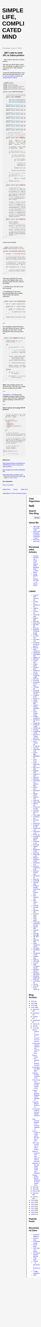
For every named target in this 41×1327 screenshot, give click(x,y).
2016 (33, 1055)
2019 (33, 1049)
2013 (33, 1252)
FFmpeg (35, 735)
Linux (35, 807)
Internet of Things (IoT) (36, 784)
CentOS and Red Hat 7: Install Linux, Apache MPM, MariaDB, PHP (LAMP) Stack (36, 612)
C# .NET (10, 525)
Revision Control (36, 919)
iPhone (35, 787)
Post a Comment (8, 533)
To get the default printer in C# (36, 1152)
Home (15, 537)
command (36, 687)
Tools (35, 966)
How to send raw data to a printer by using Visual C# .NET (13, 76)
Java (34, 796)
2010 (33, 1258)
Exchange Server (36, 731)
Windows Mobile (36, 1025)
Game (35, 746)
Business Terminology (36, 679)
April (34, 1237)
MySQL (35, 842)
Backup (35, 666)
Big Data (36, 672)
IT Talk (35, 794)
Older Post (24, 537)
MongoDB (36, 838)
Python (35, 894)
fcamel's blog (35, 1287)
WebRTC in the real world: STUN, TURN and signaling (36, 1216)
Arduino (35, 659)
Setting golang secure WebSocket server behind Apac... (36, 1228)
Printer (15, 525)
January (35, 1244)
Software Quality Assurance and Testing (36, 937)
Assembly (36, 663)
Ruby (35, 927)
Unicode (35, 978)
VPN (34, 1009)
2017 (33, 1053)
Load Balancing (36, 811)
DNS (34, 707)
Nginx (35, 850)
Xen (34, 1032)
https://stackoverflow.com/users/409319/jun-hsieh (36, 583)
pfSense (35, 860)
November (36, 1061)
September (36, 1068)
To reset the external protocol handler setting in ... (36, 1161)
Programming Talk (36, 885)
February (35, 1241)
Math (34, 827)
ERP (34, 727)
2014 (33, 1250)
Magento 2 (36, 822)
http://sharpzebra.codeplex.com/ (13, 523)
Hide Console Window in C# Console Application (35, 1172)
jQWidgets (36, 804)
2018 (33, 1051)
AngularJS (36, 653)
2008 (33, 1262)
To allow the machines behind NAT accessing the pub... (36, 1096)
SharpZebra (6, 435)
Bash (35, 669)
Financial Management (36, 739)
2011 (33, 1256)
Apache (35, 656)
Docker (35, 709)
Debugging (36, 702)
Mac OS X (36, 815)
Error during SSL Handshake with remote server (36, 1132)
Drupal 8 (36, 715)
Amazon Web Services (36, 644)
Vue (34, 1011)
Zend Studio (35, 1036)
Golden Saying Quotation (36, 754)
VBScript (36, 988)
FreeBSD (36, 743)
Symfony (36, 958)
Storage (35, 955)
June (34, 1076)
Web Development (36, 1014)
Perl (34, 858)
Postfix (35, 871)
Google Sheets (35, 765)
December (36, 1057)
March (35, 1239)
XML (34, 1034)
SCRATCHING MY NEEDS (36, 1302)
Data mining (35, 698)
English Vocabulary (36, 723)
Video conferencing (36, 992)
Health (35, 771)
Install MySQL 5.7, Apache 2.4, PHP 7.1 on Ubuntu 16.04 (36, 627)
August (35, 1072)
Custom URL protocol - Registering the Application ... (36, 1143)
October (35, 1064)
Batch (35, 671)
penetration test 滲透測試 (36, 1117)
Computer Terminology (36, 692)
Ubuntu (35, 975)
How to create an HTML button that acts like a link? (36, 1184)
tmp (34, 961)
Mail (34, 825)
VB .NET (36, 984)
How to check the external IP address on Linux (35, 1108)
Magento (36, 819)
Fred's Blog (35, 1293)
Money (35, 835)
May (34, 1235)
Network (35, 845)
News (35, 848)
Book (35, 676)
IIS (34, 778)
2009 (33, 1260)
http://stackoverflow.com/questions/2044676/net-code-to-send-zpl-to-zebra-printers (14, 512)
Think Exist (35, 1306)
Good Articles (35, 760)
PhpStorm (36, 865)
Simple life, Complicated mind (13, 23)
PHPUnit (36, 868)
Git (34, 748)
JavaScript (36, 797)
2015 (33, 1248)
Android (35, 649)
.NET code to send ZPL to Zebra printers (13, 54)
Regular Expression (36, 907)
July (34, 1074)
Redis (35, 901)
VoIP (34, 1007)
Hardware (36, 768)
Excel (35, 728)
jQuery (35, 801)
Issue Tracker (35, 790)
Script (35, 929)
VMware (35, 1004)
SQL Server (35, 949)
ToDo (35, 963)
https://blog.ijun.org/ (36, 588)
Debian (35, 700)
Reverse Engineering (36, 915)
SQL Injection (35, 944)
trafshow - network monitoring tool (36, 1123)
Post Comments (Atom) (18, 541)
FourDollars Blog (36, 1290)
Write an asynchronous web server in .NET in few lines (36, 1204)
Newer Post (6, 537)
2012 (33, 1254)
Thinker (35, 1309)
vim (34, 996)
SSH (34, 953)
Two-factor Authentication (36, 971)
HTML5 (35, 776)
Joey (34, 1323)
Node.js (35, 851)
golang (35, 750)
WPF (34, 1027)
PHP (34, 863)
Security (35, 930)
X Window (36, 1029)
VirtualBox (36, 998)
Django (35, 705)
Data (34, 695)
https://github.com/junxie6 (36, 576)
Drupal (35, 712)
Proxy (35, 892)
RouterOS (36, 924)
